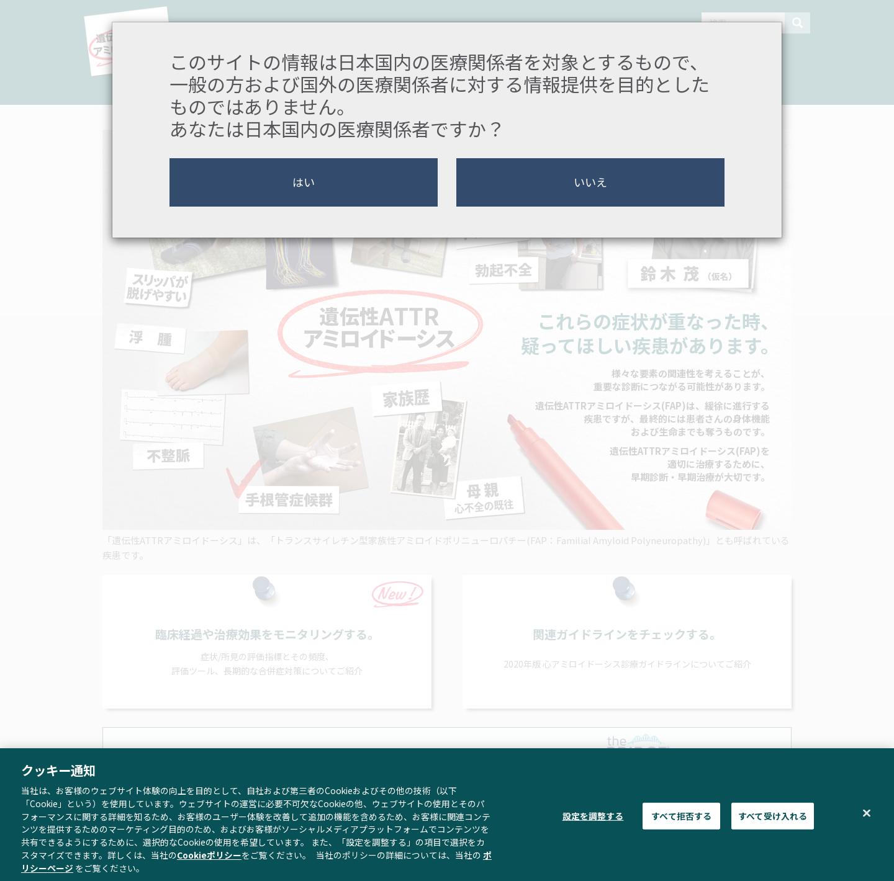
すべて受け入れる (772, 821)
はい (303, 182)
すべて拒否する (681, 821)
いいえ (590, 182)
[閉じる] (866, 818)
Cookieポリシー (209, 860)
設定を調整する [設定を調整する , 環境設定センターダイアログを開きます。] (593, 821)
